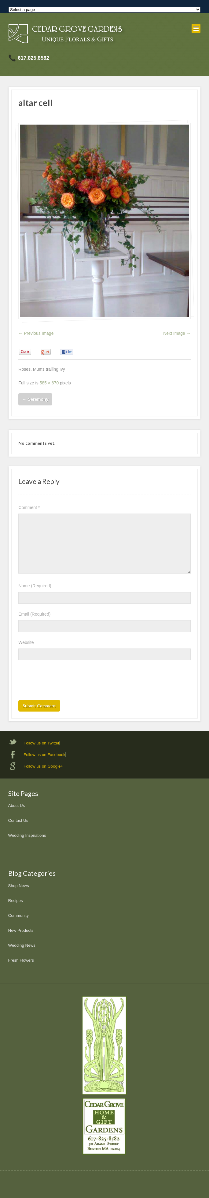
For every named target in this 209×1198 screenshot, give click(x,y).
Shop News (18, 885)
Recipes (15, 900)
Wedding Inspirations (27, 835)
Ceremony (35, 399)
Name (34, 585)
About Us (16, 805)
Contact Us (18, 820)
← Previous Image (35, 333)
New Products (21, 930)
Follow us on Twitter (41, 743)
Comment (29, 507)
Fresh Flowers (21, 960)
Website (26, 642)
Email (34, 614)
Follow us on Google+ (43, 766)
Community (18, 915)
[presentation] (64, 682)
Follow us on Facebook (44, 754)
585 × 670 (49, 382)
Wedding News (21, 945)
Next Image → (176, 333)
